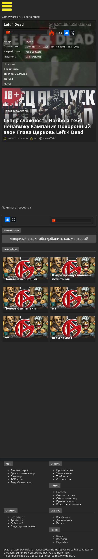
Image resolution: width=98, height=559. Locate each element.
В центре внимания (68, 504)
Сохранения (63, 479)
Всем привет (63, 337)
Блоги (60, 536)
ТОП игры (17, 479)
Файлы (8, 78)
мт (54, 308)
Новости (9, 63)
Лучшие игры (19, 470)
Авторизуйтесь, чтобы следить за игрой (70, 25)
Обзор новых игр (67, 498)
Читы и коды (64, 473)
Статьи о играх (65, 495)
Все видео (17, 517)
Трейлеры (17, 520)
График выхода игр (23, 473)
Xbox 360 (30, 46)
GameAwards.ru (11, 16)
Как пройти (11, 68)
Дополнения (64, 520)
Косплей (61, 539)
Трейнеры (62, 476)
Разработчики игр (22, 482)
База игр (16, 476)
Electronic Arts (33, 56)
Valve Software (33, 51)
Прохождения (64, 470)
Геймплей (17, 523)
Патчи (60, 523)
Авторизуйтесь (21, 238)
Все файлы (63, 517)
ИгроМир (62, 542)
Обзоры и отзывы (15, 73)
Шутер (29, 41)
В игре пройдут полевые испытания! (70, 277)
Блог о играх (32, 16)
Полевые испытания (22, 279)
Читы (7, 83)
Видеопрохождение (23, 526)
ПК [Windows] (58, 46)
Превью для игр (66, 501)
